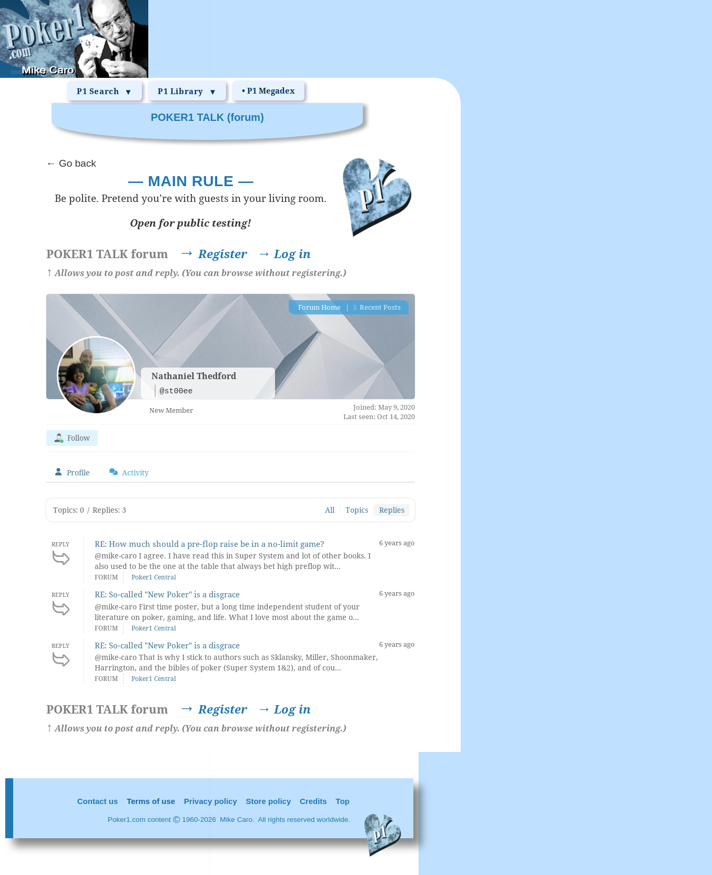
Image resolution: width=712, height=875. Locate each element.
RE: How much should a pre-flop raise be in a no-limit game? (209, 543)
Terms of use (151, 801)
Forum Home (319, 307)
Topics (356, 510)
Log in (284, 253)
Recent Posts (377, 307)
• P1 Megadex (268, 90)
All (329, 510)
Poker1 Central (153, 577)
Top (342, 801)
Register (146, 253)
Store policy (268, 801)
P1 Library (187, 91)
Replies (391, 510)
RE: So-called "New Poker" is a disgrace (167, 594)
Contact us (97, 801)
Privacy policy (210, 801)
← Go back (71, 163)
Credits (313, 801)
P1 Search (105, 91)
